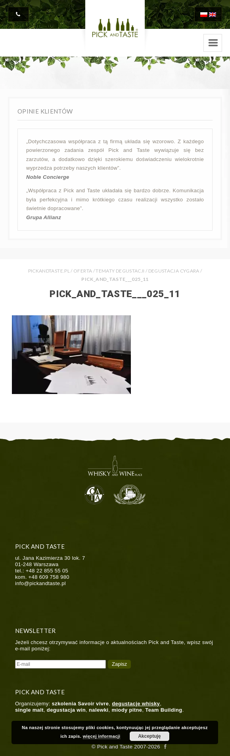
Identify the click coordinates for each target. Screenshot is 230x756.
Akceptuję (149, 736)
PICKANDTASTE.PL (49, 271)
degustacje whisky (136, 704)
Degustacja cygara (173, 271)
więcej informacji (102, 736)
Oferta (82, 271)
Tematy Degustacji (120, 271)
